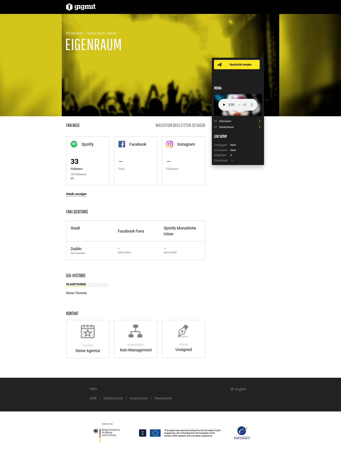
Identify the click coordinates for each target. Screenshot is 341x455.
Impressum (139, 398)
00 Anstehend (76, 284)
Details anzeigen (76, 193)
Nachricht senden (241, 64)
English (240, 389)
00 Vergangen (98, 284)
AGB (93, 398)
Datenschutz (113, 398)
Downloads (163, 398)
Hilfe (93, 389)
